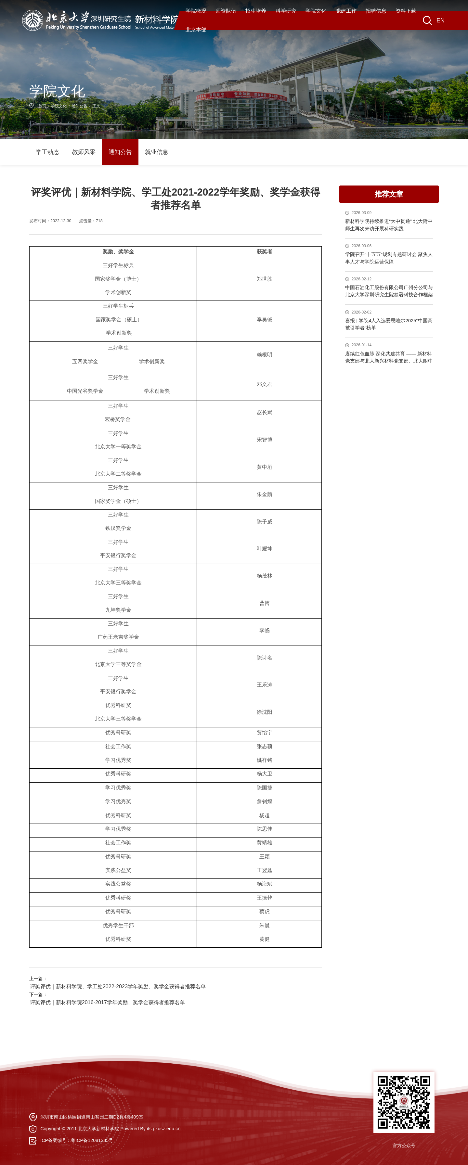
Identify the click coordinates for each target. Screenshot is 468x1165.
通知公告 (79, 106)
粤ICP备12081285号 (92, 1139)
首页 (42, 106)
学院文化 (59, 106)
